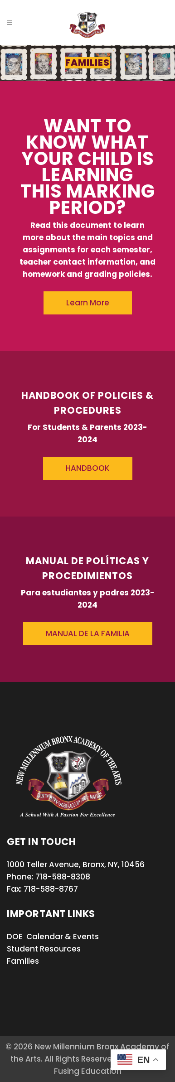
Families (23, 961)
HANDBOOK (88, 468)
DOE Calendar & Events (53, 936)
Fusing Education (88, 1071)
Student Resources (44, 948)
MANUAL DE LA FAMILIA (88, 633)
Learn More (87, 302)
